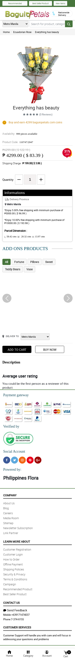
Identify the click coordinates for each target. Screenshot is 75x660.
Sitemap (8, 523)
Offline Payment (13, 564)
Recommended (15, 3)
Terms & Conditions (15, 579)
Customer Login (13, 554)
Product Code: (17, 142)
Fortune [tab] (19, 262)
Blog (6, 508)
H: (38, 236)
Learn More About (16, 541)
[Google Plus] (37, 460)
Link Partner (10, 533)
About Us (9, 503)
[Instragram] (22, 460)
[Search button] (69, 23)
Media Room (11, 518)
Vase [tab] (29, 269)
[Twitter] (14, 460)
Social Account (14, 451)
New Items (60, 3)
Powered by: (12, 470)
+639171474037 (20, 615)
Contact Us (11, 603)
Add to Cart (17, 350)
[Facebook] (6, 460)
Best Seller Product (40, 3)
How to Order (11, 559)
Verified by (11, 426)
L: (10, 236)
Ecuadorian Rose (22, 32)
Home (6, 32)
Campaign (9, 584)
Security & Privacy (14, 574)
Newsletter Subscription (18, 528)
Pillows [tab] (34, 262)
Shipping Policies (13, 569)
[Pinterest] (30, 460)
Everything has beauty (47, 32)
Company (9, 495)
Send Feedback (15, 610)
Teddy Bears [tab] (12, 269)
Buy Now (49, 350)
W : (24, 236)
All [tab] (6, 262)
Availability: (19, 133)
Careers (8, 513)
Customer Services (17, 627)
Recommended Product (17, 589)
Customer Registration (17, 549)
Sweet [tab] (49, 262)
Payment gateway (16, 395)
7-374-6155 (17, 619)
